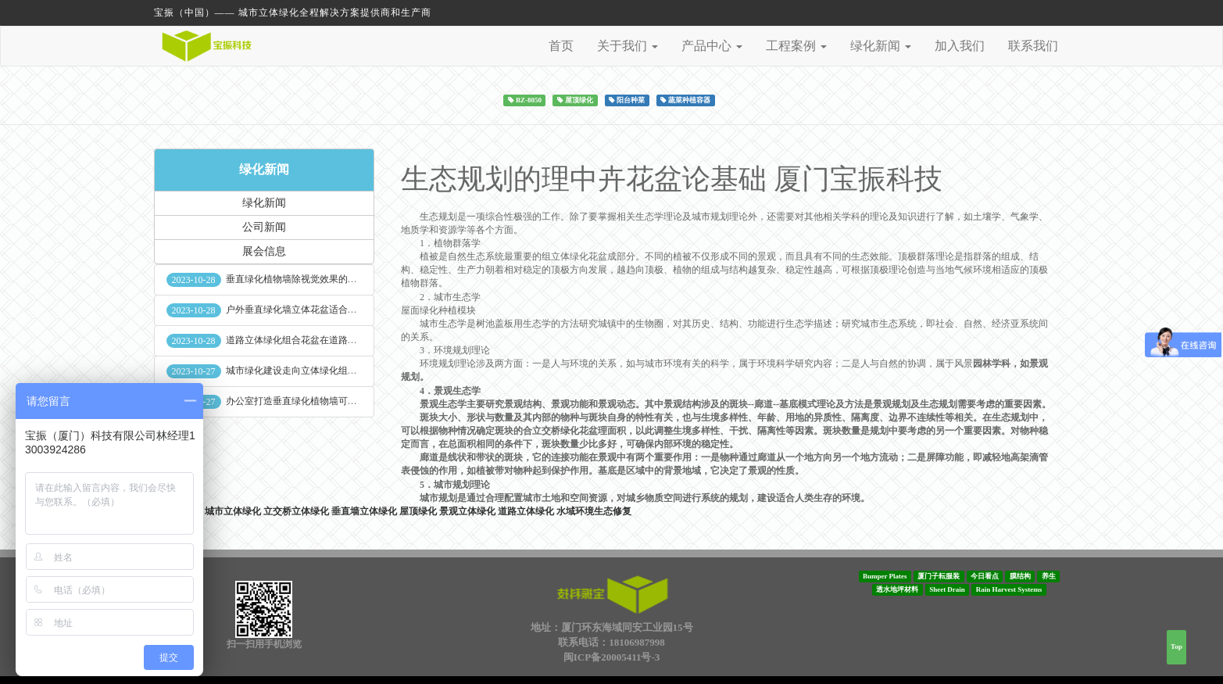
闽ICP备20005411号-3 (611, 657)
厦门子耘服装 (938, 576)
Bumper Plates (885, 576)
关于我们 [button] (627, 45)
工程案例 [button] (796, 45)
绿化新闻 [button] (880, 45)
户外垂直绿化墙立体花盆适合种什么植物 (310, 309)
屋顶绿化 (418, 511)
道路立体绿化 (526, 511)
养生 (1049, 576)
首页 (561, 45)
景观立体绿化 (467, 511)
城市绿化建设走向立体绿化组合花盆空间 (310, 370)
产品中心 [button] (711, 45)
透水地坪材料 (897, 589)
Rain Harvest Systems (1009, 589)
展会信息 (264, 251)
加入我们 (960, 45)
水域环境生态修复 (593, 511)
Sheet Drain (947, 589)
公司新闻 (264, 227)
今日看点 (985, 576)
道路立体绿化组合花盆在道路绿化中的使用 (315, 340)
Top (1176, 646)
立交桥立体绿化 (296, 511)
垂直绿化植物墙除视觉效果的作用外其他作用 (319, 279)
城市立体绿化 (233, 511)
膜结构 (1020, 576)
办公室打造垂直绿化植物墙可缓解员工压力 (315, 401)
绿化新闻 (264, 169)
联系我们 (1033, 45)
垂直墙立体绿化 (364, 511)
